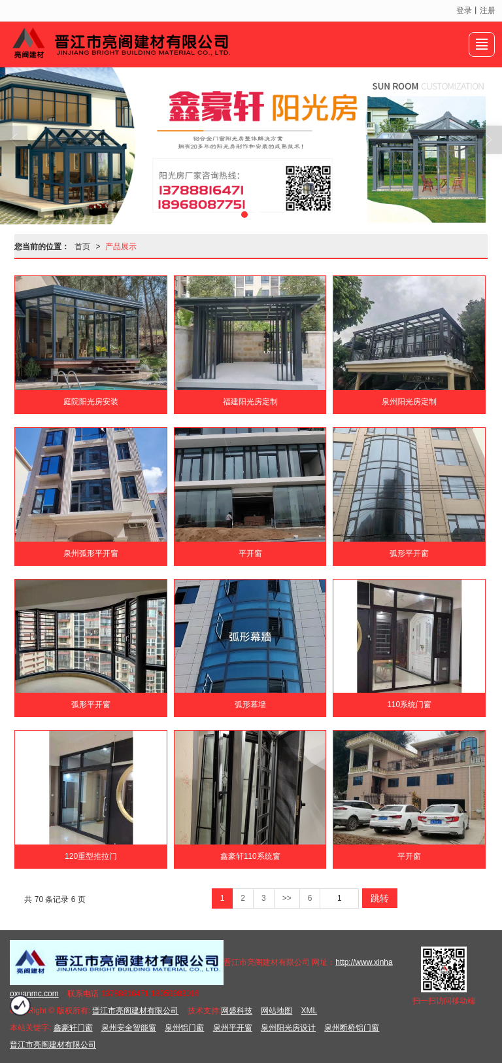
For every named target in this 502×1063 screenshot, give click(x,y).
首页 (82, 246)
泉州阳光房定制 (409, 401)
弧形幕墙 (250, 704)
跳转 (380, 898)
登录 (464, 10)
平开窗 (250, 553)
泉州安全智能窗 (128, 1027)
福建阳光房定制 (250, 401)
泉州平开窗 (232, 1027)
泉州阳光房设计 (288, 1027)
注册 (487, 10)
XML (309, 1010)
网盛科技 (236, 1010)
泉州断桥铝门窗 (351, 1027)
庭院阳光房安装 (90, 401)
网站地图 (276, 1010)
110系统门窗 (409, 704)
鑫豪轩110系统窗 (250, 856)
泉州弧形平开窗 (90, 553)
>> (287, 898)
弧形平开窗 (409, 553)
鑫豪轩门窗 (73, 1027)
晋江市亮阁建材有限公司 (135, 1010)
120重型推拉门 (91, 856)
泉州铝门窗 (184, 1027)
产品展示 (121, 246)
